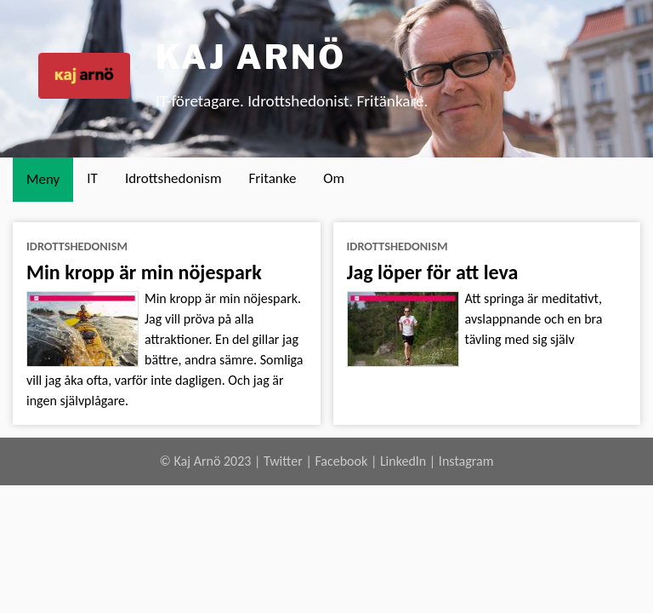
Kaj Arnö (251, 57)
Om (333, 178)
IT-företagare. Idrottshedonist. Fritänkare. (292, 101)
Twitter (283, 461)
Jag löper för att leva (433, 272)
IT (92, 178)
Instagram (466, 461)
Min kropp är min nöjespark (144, 272)
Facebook (341, 461)
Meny (43, 179)
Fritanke (273, 178)
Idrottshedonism (173, 178)
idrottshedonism (77, 246)
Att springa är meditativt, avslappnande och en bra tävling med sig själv (534, 318)
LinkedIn (403, 461)
